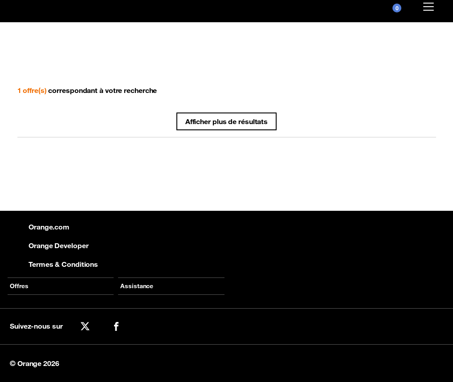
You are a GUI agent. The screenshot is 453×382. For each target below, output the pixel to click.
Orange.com (39, 226)
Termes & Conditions (54, 264)
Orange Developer (49, 245)
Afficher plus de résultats (226, 121)
